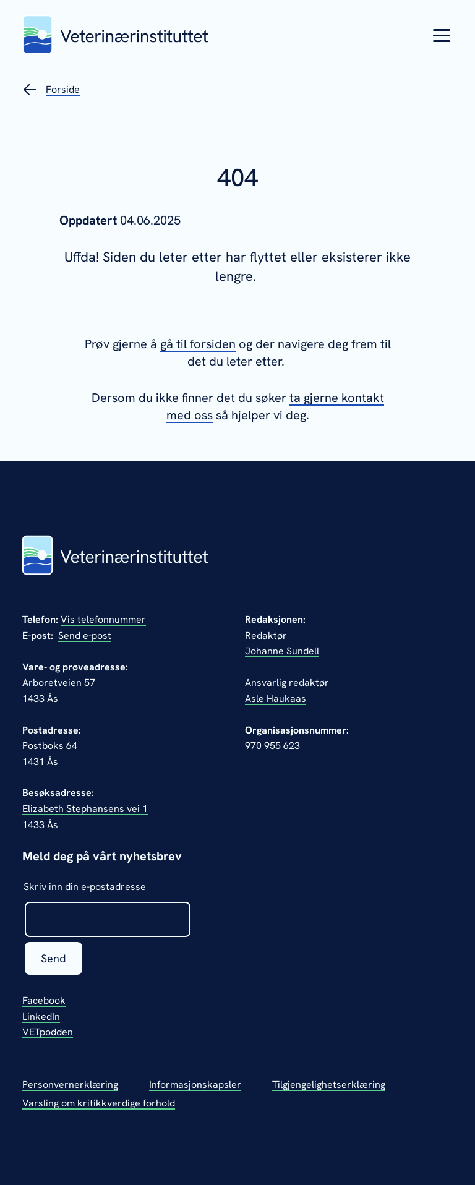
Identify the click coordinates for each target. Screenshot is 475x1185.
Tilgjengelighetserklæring (328, 1084)
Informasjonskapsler (195, 1084)
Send (53, 958)
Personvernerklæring (70, 1084)
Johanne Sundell (282, 650)
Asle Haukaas (275, 698)
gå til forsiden (198, 344)
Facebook (44, 1000)
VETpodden (47, 1031)
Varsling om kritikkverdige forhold (98, 1103)
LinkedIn (41, 1016)
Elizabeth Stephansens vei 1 (85, 808)
